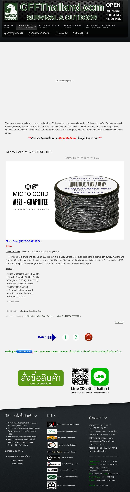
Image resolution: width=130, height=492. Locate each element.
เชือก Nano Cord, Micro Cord (30, 311)
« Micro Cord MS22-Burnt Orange (40, 316)
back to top (119, 323)
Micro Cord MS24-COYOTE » (69, 316)
